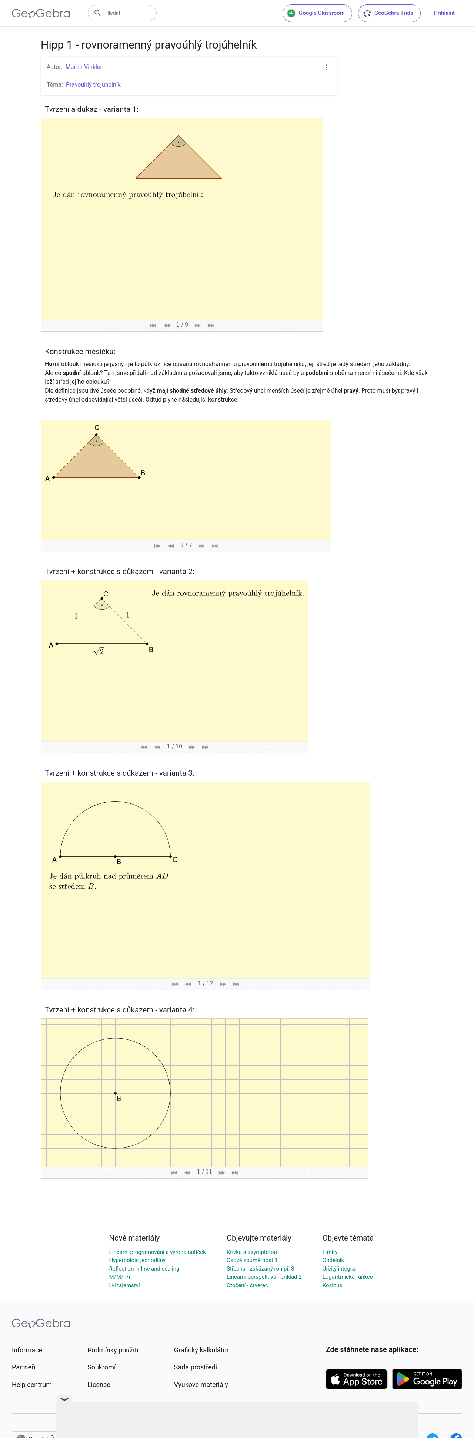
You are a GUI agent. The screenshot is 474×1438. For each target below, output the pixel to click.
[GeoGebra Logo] (41, 13)
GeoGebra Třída (388, 13)
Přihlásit (444, 13)
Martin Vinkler (84, 66)
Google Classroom (316, 13)
